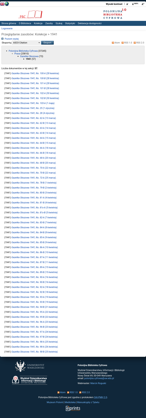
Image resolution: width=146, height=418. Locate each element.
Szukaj (59, 23)
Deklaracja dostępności (90, 23)
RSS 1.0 (126, 42)
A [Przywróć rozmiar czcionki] (135, 4)
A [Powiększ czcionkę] (143, 4)
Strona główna (8, 23)
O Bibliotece (25, 23)
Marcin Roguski (98, 383)
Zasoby (49, 23)
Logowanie (7, 28)
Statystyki (70, 23)
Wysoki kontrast (114, 4)
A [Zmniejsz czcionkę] (127, 4)
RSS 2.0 (138, 42)
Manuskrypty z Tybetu (88, 402)
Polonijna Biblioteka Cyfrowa (23, 51)
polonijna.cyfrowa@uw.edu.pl (99, 378)
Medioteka (70, 402)
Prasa (17, 53)
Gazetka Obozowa (29, 56)
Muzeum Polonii (55, 402)
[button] (47, 43)
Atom (115, 42)
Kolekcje (38, 23)
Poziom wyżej (10, 38)
